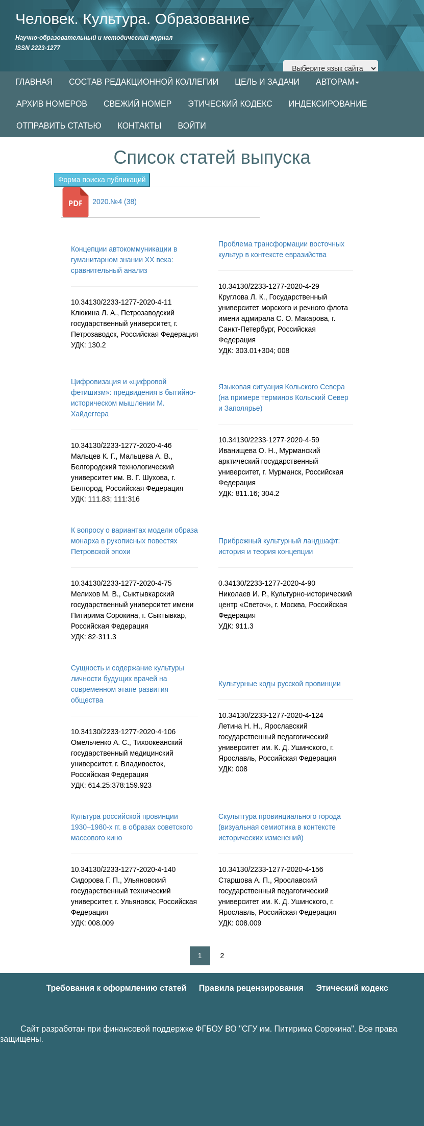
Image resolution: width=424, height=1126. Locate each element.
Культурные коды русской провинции (279, 684)
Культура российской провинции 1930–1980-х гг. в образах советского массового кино (132, 827)
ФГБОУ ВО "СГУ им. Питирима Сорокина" (274, 1028)
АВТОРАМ (337, 82)
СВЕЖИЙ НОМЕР (137, 103)
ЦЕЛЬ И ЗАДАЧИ (267, 82)
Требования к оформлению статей (116, 988)
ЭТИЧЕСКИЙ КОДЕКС (230, 103)
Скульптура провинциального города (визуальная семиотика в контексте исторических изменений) (279, 827)
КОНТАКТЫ (140, 125)
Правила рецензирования (251, 988)
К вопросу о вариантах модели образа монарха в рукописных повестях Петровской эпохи (134, 541)
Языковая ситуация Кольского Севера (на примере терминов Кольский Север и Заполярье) (283, 397)
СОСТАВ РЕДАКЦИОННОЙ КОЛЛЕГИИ (143, 82)
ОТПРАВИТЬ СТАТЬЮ (59, 125)
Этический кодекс (352, 988)
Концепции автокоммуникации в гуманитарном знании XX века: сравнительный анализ (124, 259)
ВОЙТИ (192, 125)
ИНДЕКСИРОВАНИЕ (328, 103)
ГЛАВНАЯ (34, 82)
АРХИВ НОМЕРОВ (51, 103)
